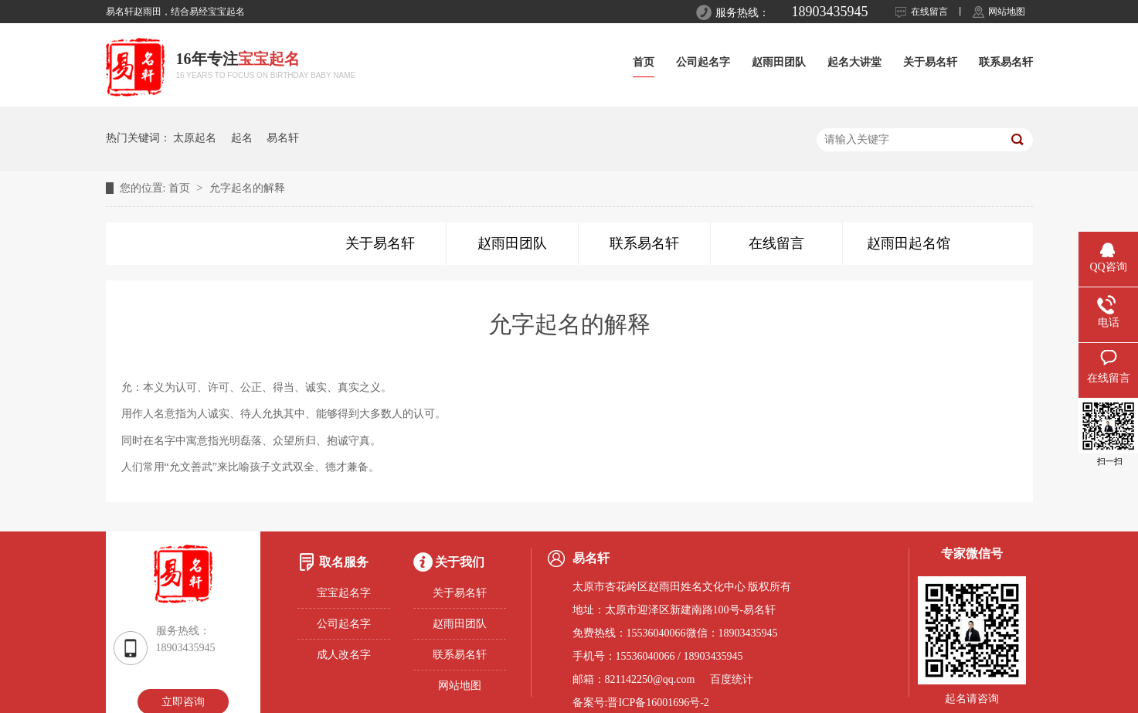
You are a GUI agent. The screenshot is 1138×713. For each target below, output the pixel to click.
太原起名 (194, 138)
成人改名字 (344, 654)
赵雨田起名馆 (908, 243)
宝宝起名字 (344, 593)
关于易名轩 (930, 62)
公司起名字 (703, 62)
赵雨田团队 (779, 62)
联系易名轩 (1006, 62)
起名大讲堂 (854, 62)
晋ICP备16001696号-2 (657, 702)
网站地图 (1006, 11)
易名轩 (283, 138)
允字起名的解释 (247, 188)
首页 (643, 62)
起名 (242, 138)
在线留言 (929, 11)
